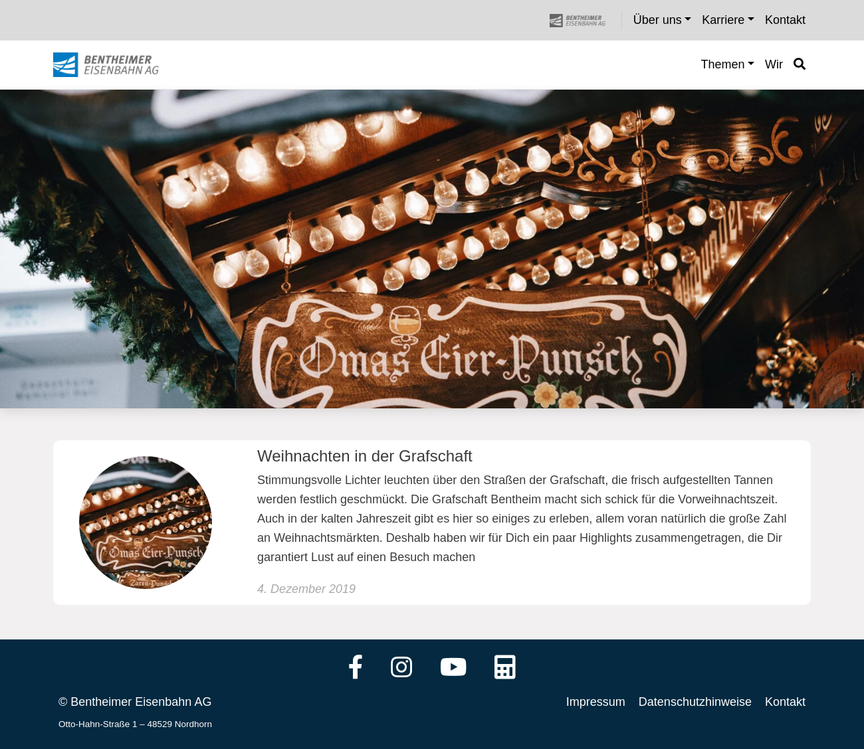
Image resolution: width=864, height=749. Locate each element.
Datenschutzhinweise (695, 701)
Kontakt (785, 701)
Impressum (595, 701)
